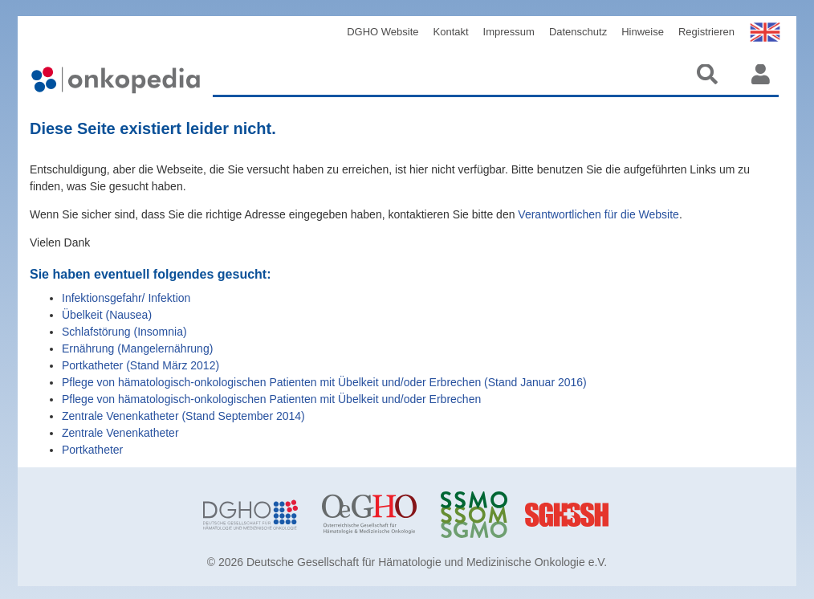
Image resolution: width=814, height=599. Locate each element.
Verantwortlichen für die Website (598, 214)
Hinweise (642, 32)
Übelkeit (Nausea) (107, 314)
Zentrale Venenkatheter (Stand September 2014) (183, 416)
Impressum (509, 32)
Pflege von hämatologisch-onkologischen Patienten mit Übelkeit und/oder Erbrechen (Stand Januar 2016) (324, 382)
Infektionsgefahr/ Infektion (126, 297)
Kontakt (451, 32)
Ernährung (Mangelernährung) (137, 348)
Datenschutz (578, 32)
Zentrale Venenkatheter (120, 432)
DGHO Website (382, 32)
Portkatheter (92, 449)
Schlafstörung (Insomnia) (124, 331)
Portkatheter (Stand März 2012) (140, 365)
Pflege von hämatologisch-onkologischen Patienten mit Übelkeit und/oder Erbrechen (271, 399)
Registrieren (706, 32)
